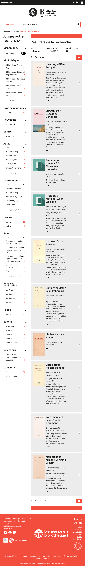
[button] (73, 2)
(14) (15, 210)
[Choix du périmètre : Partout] (12, 24)
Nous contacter (78, 528)
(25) (15, 173)
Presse (79, 537)
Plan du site (77, 539)
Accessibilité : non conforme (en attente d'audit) (60, 556)
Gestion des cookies (42, 559)
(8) (15, 101)
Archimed (32, 564)
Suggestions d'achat (77, 533)
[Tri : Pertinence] (40, 57)
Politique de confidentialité (30, 556)
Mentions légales (11, 556)
